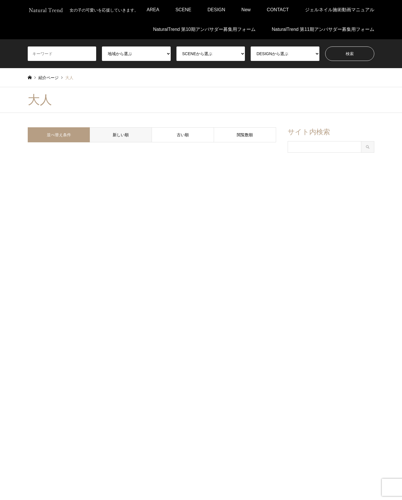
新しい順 (121, 135)
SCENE (183, 9)
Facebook (30, 475)
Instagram (37, 475)
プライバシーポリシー (158, 483)
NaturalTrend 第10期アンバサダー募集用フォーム (204, 29)
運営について (221, 483)
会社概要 (193, 483)
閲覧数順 (245, 135)
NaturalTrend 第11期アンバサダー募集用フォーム (323, 29)
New (246, 9)
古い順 (183, 135)
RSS (45, 475)
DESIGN (216, 9)
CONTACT (278, 9)
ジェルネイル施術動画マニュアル (339, 9)
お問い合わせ (251, 483)
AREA (153, 9)
